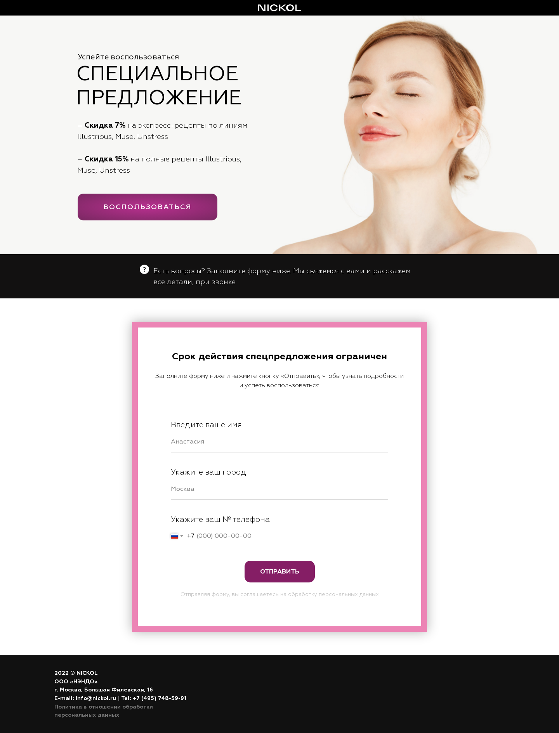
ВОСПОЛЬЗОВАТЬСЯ (147, 207)
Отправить (279, 571)
